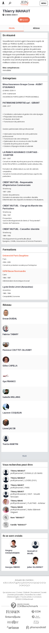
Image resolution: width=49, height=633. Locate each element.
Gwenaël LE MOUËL (32, 552)
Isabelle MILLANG (11, 397)
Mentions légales (13, 597)
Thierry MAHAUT (17, 470)
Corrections (37, 597)
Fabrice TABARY (10, 334)
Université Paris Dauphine (15, 255)
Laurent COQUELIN (12, 412)
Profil (12, 28)
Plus (24, 456)
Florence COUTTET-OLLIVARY (17, 350)
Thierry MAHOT (17, 485)
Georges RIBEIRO (12, 567)
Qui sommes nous (9, 592)
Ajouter (25, 19)
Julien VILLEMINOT (35, 567)
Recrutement (35, 592)
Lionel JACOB (9, 428)
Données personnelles (16, 595)
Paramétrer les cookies (33, 595)
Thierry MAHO (16, 500)
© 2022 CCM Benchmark (24, 599)
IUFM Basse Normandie (14, 271)
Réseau (36, 28)
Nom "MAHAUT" (17, 517)
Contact (19, 592)
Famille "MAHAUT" (18, 524)
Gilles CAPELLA (10, 365)
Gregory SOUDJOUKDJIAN (12, 551)
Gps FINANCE (9, 381)
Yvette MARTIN (10, 444)
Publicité (27, 592)
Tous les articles (26, 597)
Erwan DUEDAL (10, 318)
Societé (43, 592)
